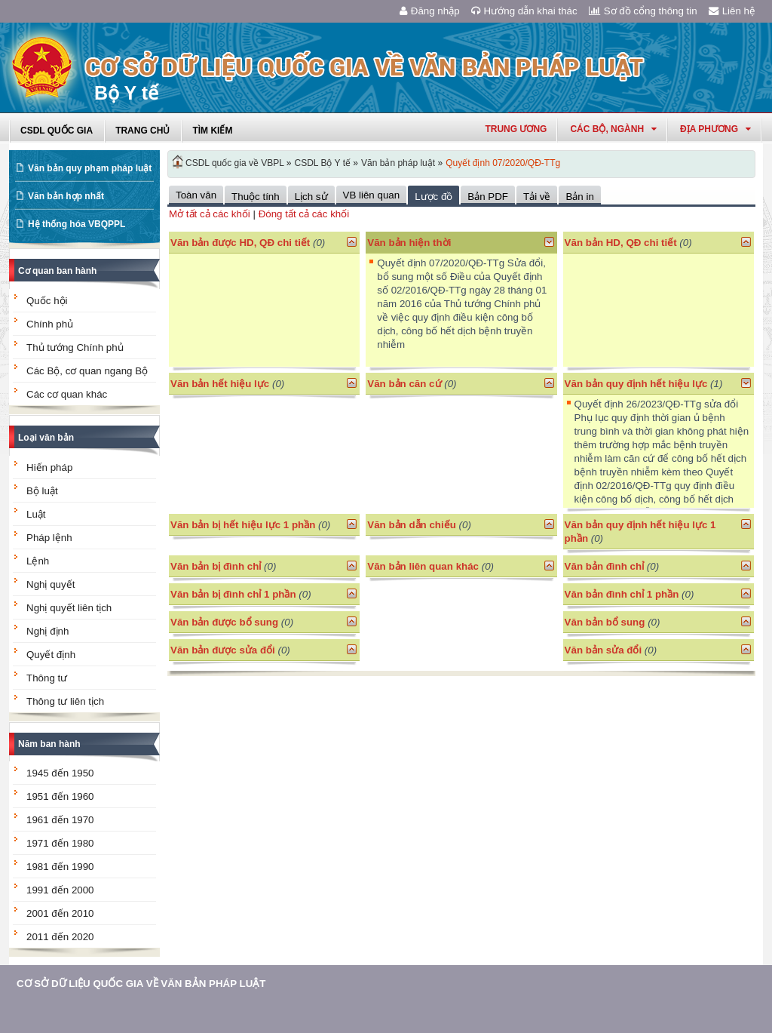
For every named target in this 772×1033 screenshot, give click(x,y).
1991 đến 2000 (60, 890)
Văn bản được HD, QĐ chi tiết (240, 242)
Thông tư (46, 678)
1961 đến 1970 (60, 819)
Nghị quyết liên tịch (69, 607)
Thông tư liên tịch (65, 701)
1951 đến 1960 (60, 796)
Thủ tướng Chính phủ (75, 347)
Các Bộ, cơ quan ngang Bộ (87, 371)
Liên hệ (732, 11)
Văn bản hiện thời (409, 242)
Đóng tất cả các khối (304, 214)
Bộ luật (42, 491)
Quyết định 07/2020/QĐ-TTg (503, 163)
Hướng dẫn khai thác (524, 11)
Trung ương (516, 129)
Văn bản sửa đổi (603, 650)
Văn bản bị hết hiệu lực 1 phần (242, 524)
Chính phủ (49, 324)
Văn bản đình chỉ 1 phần (622, 594)
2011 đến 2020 (60, 936)
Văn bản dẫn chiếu (411, 524)
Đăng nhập (430, 11)
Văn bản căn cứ (404, 383)
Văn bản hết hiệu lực (219, 383)
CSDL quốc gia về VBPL (234, 163)
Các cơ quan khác (66, 394)
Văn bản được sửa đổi (222, 650)
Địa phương (715, 129)
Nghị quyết (50, 584)
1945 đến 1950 (60, 773)
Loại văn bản (46, 437)
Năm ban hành (49, 744)
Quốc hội (47, 300)
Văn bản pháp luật (398, 163)
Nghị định (47, 631)
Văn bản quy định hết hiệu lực (636, 383)
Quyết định (50, 654)
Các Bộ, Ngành (613, 129)
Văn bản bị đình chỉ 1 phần (233, 594)
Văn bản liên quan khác (423, 566)
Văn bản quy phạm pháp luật (90, 168)
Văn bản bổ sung (605, 622)
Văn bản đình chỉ (605, 566)
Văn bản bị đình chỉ (215, 566)
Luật (36, 514)
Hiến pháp (49, 467)
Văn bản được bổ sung (224, 622)
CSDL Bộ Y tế (323, 163)
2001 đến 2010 (60, 913)
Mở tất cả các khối (209, 214)
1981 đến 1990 (60, 866)
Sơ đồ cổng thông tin (643, 11)
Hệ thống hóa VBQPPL (76, 224)
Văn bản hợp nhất (66, 196)
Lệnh (37, 561)
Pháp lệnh (49, 537)
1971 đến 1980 (60, 843)
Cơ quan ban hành (57, 271)
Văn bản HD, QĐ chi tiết (622, 242)
